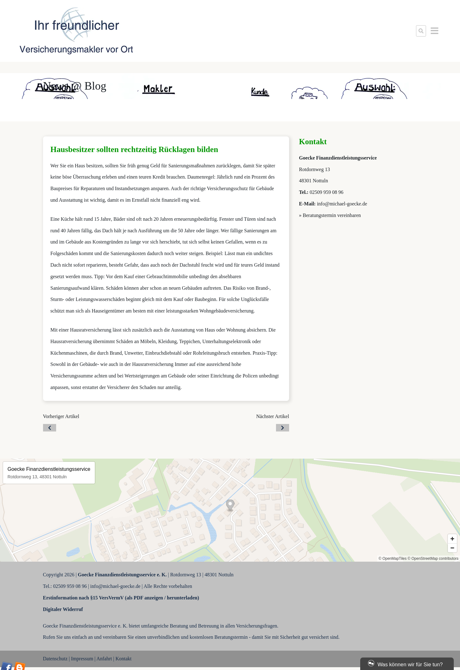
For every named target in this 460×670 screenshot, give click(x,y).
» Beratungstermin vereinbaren (330, 215)
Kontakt (123, 658)
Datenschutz (55, 658)
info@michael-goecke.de (342, 203)
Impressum (82, 658)
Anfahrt (104, 658)
